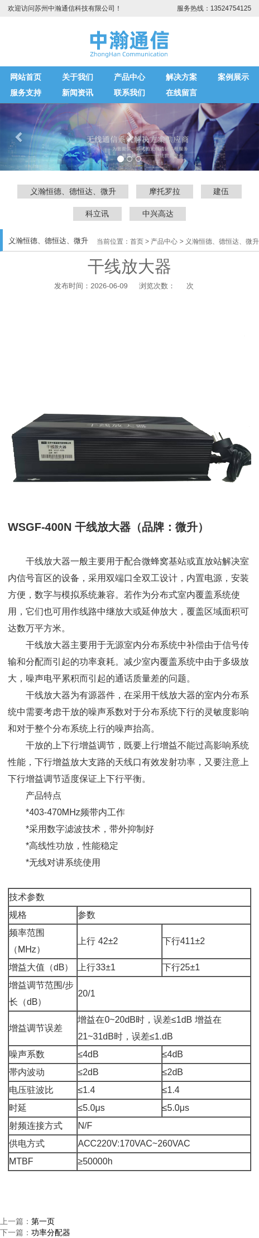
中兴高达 (158, 213)
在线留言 (181, 92)
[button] (129, 137)
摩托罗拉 (164, 191)
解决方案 (181, 76)
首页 (136, 241)
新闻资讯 (77, 92)
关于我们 (77, 76)
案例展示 (233, 76)
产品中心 (129, 76)
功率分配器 (50, 1232)
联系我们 (129, 92)
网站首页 (25, 76)
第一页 (43, 1221)
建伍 (221, 191)
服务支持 (25, 92)
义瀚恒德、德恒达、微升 (73, 191)
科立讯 (97, 213)
